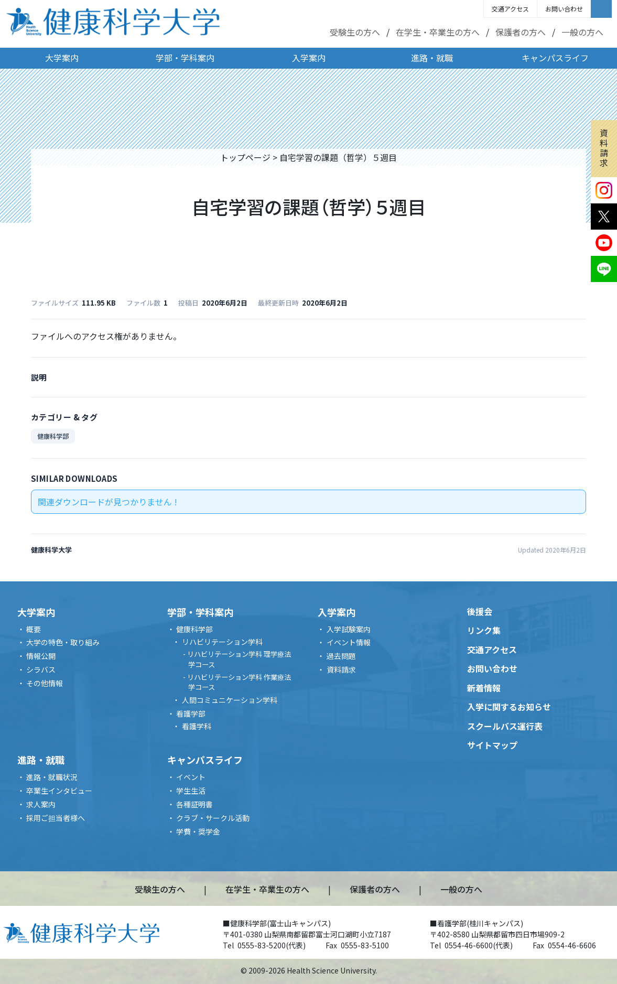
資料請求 (604, 147)
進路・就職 (432, 57)
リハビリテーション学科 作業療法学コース (239, 682)
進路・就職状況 (52, 777)
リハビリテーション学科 (222, 641)
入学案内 (309, 57)
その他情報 (44, 683)
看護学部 (190, 713)
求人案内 (41, 804)
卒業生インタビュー (59, 790)
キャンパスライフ (555, 57)
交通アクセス (510, 8)
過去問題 (341, 656)
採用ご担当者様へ (55, 818)
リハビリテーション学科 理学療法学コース (239, 659)
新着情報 (484, 688)
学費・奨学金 (198, 831)
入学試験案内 (349, 629)
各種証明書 (194, 804)
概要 (33, 629)
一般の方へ (582, 32)
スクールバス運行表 (505, 726)
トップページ (245, 157)
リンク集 (484, 630)
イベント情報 (349, 642)
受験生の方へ (355, 32)
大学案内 (62, 57)
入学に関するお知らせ (509, 706)
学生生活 (190, 790)
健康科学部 (53, 435)
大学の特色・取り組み (63, 642)
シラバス (41, 669)
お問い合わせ (564, 8)
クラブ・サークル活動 (213, 818)
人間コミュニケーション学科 (229, 700)
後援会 (479, 611)
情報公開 (41, 656)
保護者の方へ (520, 32)
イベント (190, 777)
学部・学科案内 (185, 57)
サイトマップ (492, 745)
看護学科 (196, 726)
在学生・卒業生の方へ (438, 32)
